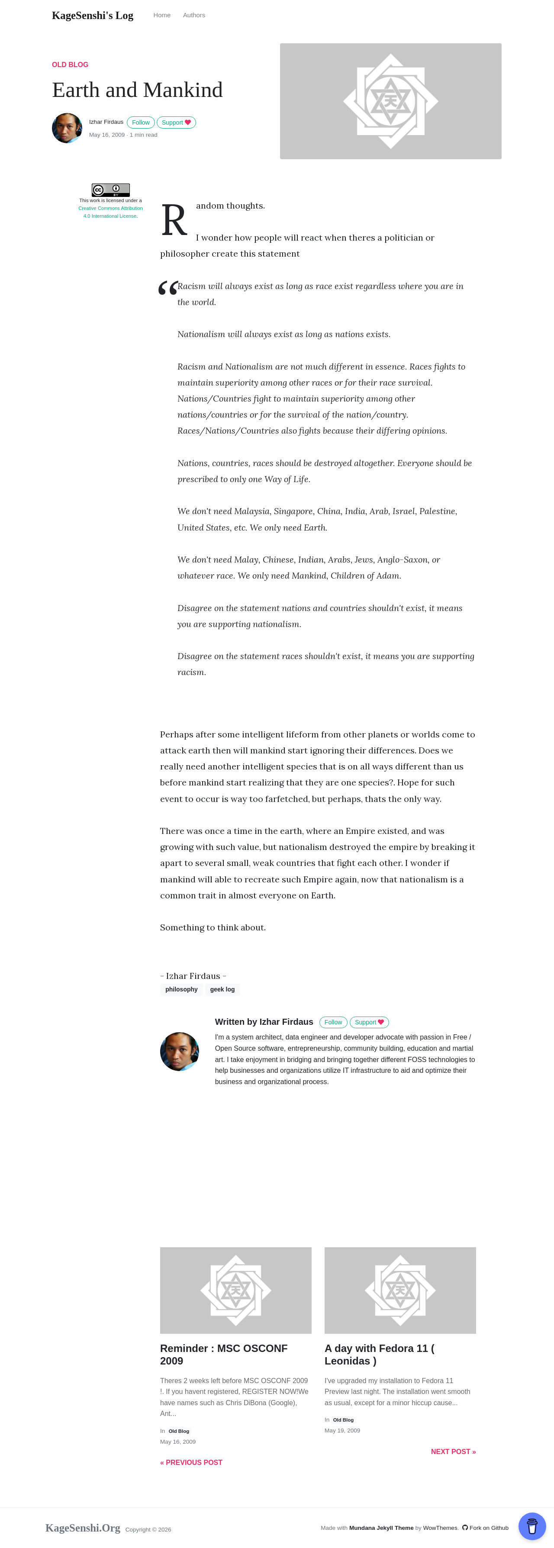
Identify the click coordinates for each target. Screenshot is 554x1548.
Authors (194, 15)
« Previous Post (191, 1462)
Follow (140, 122)
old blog (70, 64)
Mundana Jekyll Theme (382, 1528)
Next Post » (453, 1451)
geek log (222, 989)
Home (162, 15)
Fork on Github (485, 1528)
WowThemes (440, 1528)
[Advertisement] (110, 357)
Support (176, 122)
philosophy (181, 989)
